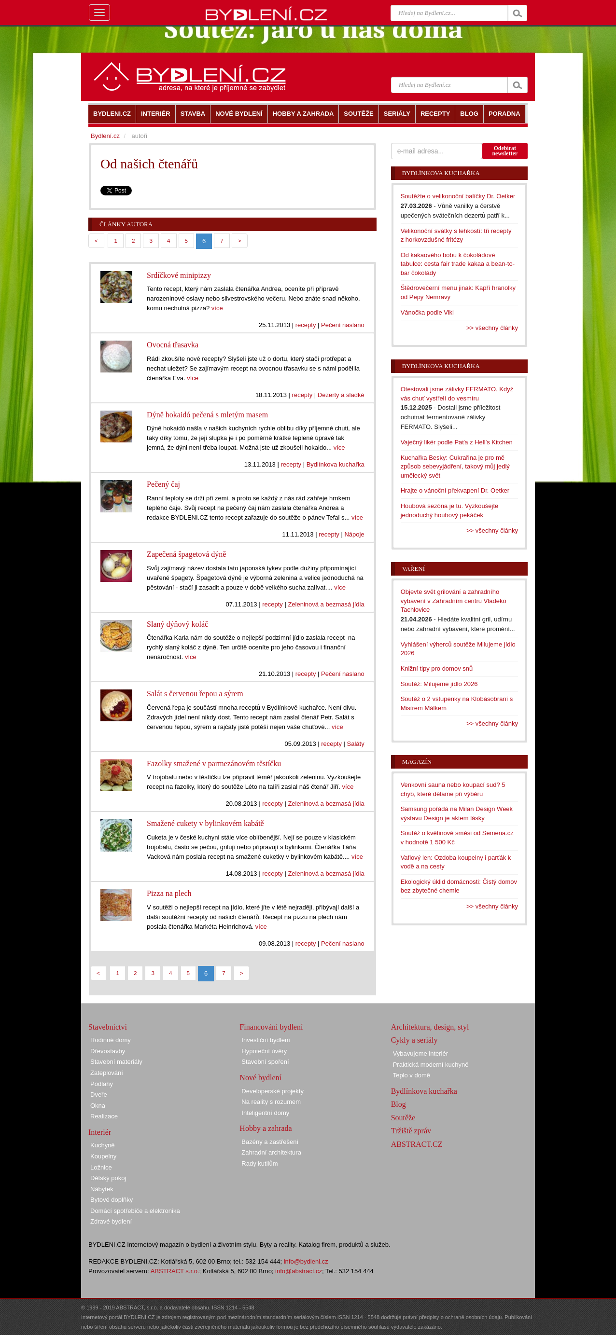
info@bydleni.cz (306, 1261)
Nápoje (354, 534)
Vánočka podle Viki (427, 312)
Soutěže (403, 1118)
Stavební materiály (116, 1061)
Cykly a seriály (414, 1040)
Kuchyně (102, 1145)
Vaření (413, 568)
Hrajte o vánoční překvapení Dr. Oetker (455, 490)
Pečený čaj (163, 484)
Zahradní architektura (271, 1152)
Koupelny (103, 1156)
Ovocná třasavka (172, 345)
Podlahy (101, 1083)
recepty (305, 325)
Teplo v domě (411, 1075)
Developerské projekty (272, 1091)
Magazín (417, 761)
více (217, 308)
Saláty (355, 743)
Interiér (99, 1132)
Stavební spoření (265, 1061)
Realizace (104, 1116)
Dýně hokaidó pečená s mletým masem (207, 415)
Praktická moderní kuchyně (431, 1064)
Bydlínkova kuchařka (335, 464)
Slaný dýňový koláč (177, 624)
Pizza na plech (169, 893)
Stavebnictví (107, 1027)
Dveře (98, 1094)
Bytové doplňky (111, 1199)
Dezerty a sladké (341, 395)
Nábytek (101, 1189)
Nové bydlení (260, 1078)
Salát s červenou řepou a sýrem (195, 693)
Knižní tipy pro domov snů (437, 668)
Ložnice (101, 1167)
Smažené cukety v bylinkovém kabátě (205, 823)
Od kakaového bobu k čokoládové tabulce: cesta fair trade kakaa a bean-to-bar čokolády (458, 263)
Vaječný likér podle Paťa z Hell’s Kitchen (457, 442)
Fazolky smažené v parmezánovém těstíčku (214, 763)
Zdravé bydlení (111, 1221)
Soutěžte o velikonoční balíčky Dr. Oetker (458, 196)
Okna (97, 1105)
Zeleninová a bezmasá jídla (326, 604)
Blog (398, 1104)
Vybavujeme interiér (420, 1053)
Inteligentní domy (265, 1112)
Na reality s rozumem (271, 1101)
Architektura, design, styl (430, 1027)
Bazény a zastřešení (269, 1141)
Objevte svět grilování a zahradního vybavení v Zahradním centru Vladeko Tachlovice (453, 600)
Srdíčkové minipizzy (179, 275)
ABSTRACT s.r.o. (175, 1271)
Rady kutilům (259, 1163)
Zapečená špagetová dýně (186, 554)
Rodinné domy (110, 1040)
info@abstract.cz (298, 1271)
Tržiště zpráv (411, 1131)
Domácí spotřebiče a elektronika (135, 1210)
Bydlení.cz (105, 135)
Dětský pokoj (108, 1178)
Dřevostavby (107, 1051)
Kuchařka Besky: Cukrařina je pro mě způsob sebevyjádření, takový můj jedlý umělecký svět (455, 466)
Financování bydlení (271, 1027)
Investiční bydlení (265, 1040)
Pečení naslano (342, 325)
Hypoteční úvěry (264, 1051)
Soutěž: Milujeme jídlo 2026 (439, 684)
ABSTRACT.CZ (417, 1144)
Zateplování (106, 1072)
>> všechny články (492, 327)
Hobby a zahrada (265, 1128)
